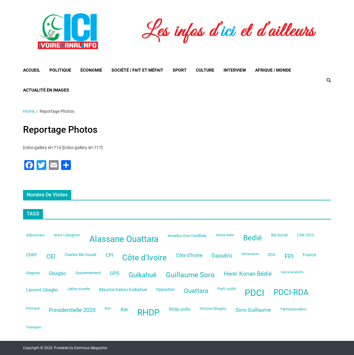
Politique (60, 70)
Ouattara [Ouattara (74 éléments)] (196, 290)
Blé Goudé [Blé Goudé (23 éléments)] (279, 235)
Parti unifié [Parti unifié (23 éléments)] (226, 289)
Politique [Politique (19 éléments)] (33, 308)
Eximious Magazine (90, 348)
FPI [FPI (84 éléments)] (289, 256)
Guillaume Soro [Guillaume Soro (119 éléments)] (190, 275)
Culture (205, 70)
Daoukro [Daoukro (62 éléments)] (222, 255)
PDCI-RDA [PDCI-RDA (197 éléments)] (291, 292)
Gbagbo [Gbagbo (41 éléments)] (57, 273)
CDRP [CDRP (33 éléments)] (31, 254)
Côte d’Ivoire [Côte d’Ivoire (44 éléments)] (189, 255)
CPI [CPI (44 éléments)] (109, 255)
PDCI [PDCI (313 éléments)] (254, 293)
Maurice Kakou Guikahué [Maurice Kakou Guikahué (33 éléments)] (123, 289)
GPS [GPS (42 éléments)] (114, 273)
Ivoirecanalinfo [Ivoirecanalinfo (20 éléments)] (292, 272)
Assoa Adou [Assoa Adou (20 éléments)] (225, 235)
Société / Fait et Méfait (137, 70)
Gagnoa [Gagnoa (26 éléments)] (33, 272)
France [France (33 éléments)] (309, 254)
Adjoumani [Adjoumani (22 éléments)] (35, 235)
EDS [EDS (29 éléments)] (271, 254)
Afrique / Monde (273, 70)
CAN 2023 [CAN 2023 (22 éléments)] (305, 235)
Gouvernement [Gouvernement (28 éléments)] (88, 272)
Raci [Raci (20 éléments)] (108, 308)
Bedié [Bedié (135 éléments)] (252, 238)
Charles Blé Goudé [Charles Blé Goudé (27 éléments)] (80, 254)
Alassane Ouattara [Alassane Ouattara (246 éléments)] (123, 239)
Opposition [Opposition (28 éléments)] (165, 289)
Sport (180, 70)
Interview (235, 70)
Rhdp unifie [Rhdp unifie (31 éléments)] (179, 309)
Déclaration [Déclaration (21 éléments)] (250, 254)
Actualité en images (46, 90)
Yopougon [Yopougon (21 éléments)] (33, 327)
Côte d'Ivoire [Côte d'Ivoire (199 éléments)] (144, 257)
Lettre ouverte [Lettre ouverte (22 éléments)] (79, 289)
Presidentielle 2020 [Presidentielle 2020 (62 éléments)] (72, 310)
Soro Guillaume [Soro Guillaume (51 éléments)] (253, 310)
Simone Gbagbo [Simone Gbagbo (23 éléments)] (213, 308)
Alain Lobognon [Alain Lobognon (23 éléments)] (67, 235)
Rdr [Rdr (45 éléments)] (124, 310)
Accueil (31, 70)
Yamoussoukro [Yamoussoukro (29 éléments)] (293, 309)
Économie (91, 70)
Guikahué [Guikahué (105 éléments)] (143, 275)
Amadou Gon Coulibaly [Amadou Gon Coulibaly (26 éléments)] (187, 235)
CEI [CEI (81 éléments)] (50, 256)
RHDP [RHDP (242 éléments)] (148, 312)
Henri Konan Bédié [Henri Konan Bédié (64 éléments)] (248, 273)
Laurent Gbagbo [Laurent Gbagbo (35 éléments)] (42, 290)
